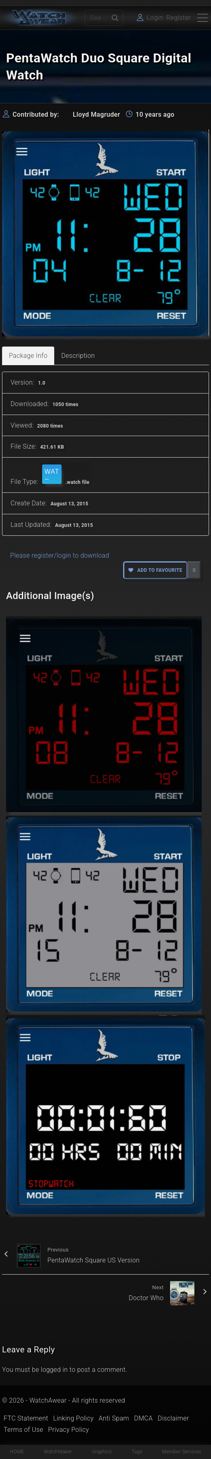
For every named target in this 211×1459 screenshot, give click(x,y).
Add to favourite (155, 570)
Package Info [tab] (28, 355)
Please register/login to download (59, 555)
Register (178, 17)
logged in (54, 1369)
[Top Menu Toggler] (202, 18)
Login (155, 17)
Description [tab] (78, 355)
